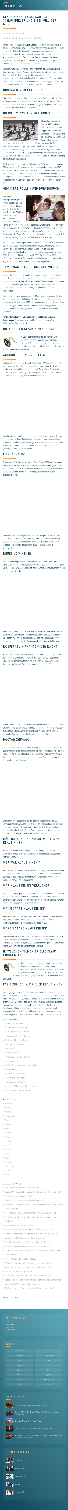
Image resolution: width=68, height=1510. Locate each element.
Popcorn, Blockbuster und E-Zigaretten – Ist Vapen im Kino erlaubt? (27, 1276)
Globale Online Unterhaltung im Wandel (18, 1271)
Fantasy (7, 1124)
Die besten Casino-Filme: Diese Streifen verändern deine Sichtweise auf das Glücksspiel (30, 1219)
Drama (6, 1120)
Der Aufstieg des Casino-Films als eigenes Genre (21, 1188)
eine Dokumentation (50, 442)
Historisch (7, 1133)
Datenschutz (10, 1325)
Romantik (7, 1162)
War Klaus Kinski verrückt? (16, 1074)
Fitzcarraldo (11, 1048)
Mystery (7, 1154)
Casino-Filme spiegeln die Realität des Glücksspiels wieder (24, 1200)
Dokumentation (9, 1116)
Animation (7, 1112)
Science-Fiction (9, 1166)
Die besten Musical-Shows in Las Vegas (18, 1196)
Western (7, 1175)
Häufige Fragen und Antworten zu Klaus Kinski (21, 1065)
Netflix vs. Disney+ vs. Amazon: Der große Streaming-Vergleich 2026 (28, 1230)
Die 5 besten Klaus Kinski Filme (16, 1040)
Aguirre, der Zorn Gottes (15, 1044)
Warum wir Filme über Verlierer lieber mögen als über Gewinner (26, 1246)
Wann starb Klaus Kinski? (16, 1078)
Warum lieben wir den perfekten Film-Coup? (19, 1225)
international (8, 873)
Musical (7, 1149)
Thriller (6, 1170)
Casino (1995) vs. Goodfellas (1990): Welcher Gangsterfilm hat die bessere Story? (32, 1192)
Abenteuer (7, 1103)
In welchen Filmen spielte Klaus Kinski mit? (22, 1086)
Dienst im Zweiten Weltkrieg (17, 1028)
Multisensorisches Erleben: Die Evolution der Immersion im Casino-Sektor (29, 1263)
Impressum (9, 1327)
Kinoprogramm (10, 1330)
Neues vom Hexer (13, 1053)
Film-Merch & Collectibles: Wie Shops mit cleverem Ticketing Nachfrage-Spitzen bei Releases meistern (33, 1206)
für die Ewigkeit (21, 63)
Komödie (7, 1141)
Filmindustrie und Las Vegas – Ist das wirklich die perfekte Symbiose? (28, 1288)
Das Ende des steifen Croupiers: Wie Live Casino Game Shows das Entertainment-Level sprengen (32, 1253)
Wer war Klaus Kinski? (15, 1069)
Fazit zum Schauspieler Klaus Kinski (17, 1090)
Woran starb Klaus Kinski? (16, 1082)
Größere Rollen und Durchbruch (18, 1032)
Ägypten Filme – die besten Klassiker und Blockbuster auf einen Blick (28, 1267)
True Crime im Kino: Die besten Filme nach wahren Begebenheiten (27, 1242)
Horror (6, 1137)
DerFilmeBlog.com (16, 1318)
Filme (6, 1129)
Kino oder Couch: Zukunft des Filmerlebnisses (20, 1259)
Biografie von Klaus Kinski (14, 1023)
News (6, 1158)
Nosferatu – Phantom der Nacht (18, 1057)
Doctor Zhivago (12, 1061)
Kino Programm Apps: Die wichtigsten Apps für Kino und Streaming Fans (29, 1213)
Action (6, 1108)
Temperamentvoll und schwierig (18, 1036)
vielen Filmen (44, 242)
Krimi (6, 1145)
